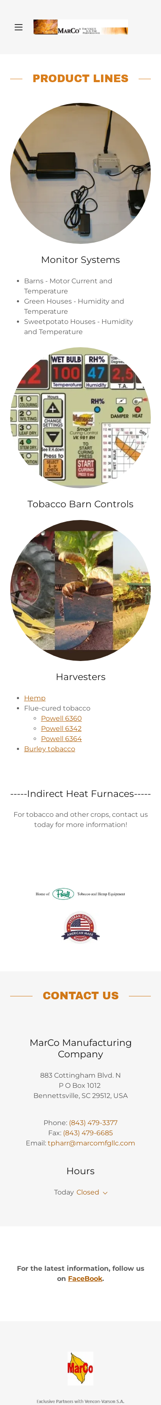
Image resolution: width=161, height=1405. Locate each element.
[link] (80, 27)
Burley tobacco (49, 749)
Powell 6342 (61, 729)
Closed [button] (87, 1192)
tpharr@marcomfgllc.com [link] (91, 1143)
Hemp (35, 698)
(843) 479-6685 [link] (88, 1133)
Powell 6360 (61, 718)
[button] (20, 27)
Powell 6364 (61, 739)
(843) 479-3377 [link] (93, 1123)
